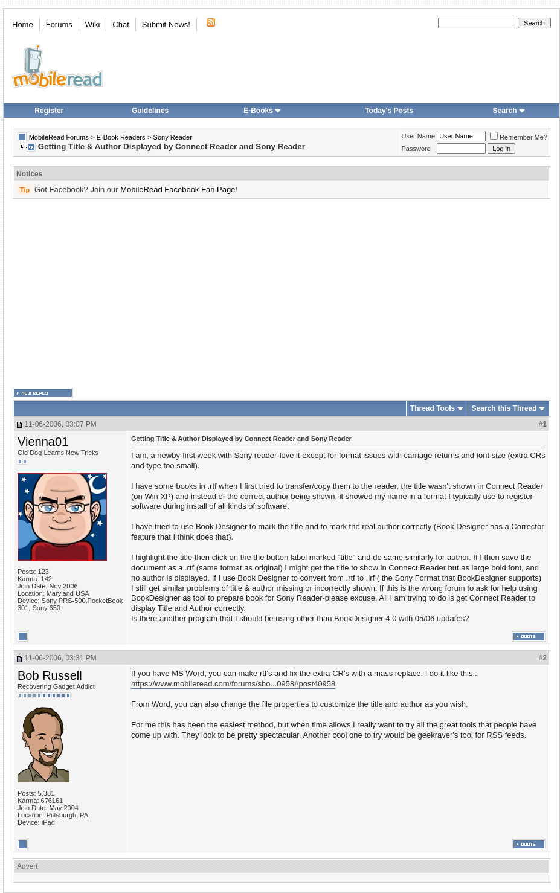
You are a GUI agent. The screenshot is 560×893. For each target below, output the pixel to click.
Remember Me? (518, 137)
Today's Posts (389, 110)
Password (416, 148)
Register (48, 110)
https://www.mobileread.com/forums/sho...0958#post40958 (233, 683)
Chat (120, 24)
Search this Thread (504, 408)
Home (22, 24)
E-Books (262, 110)
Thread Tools (432, 408)
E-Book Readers (121, 137)
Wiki (92, 24)
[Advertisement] (263, 293)
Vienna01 (43, 441)
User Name (419, 136)
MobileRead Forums (59, 137)
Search (509, 110)
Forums (59, 24)
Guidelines (150, 110)
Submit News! (166, 24)
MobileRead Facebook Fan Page (177, 189)
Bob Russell (50, 675)
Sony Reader (172, 137)
